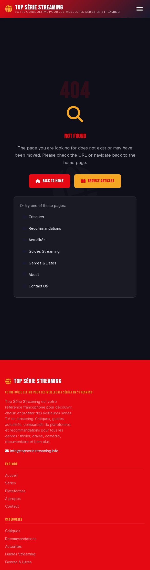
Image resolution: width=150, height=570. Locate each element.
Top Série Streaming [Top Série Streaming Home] (33, 381)
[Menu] (139, 9)
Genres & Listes (39, 263)
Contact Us (35, 286)
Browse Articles (97, 181)
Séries (10, 483)
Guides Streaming (41, 251)
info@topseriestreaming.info (31, 451)
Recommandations (42, 228)
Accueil (11, 475)
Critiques (33, 217)
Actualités (34, 240)
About (31, 274)
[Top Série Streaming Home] (62, 9)
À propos (13, 498)
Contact (12, 506)
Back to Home (49, 181)
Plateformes (15, 491)
